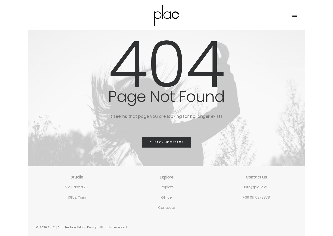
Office (166, 197)
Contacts (166, 207)
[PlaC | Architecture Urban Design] (166, 15)
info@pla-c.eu (256, 187)
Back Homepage (166, 142)
